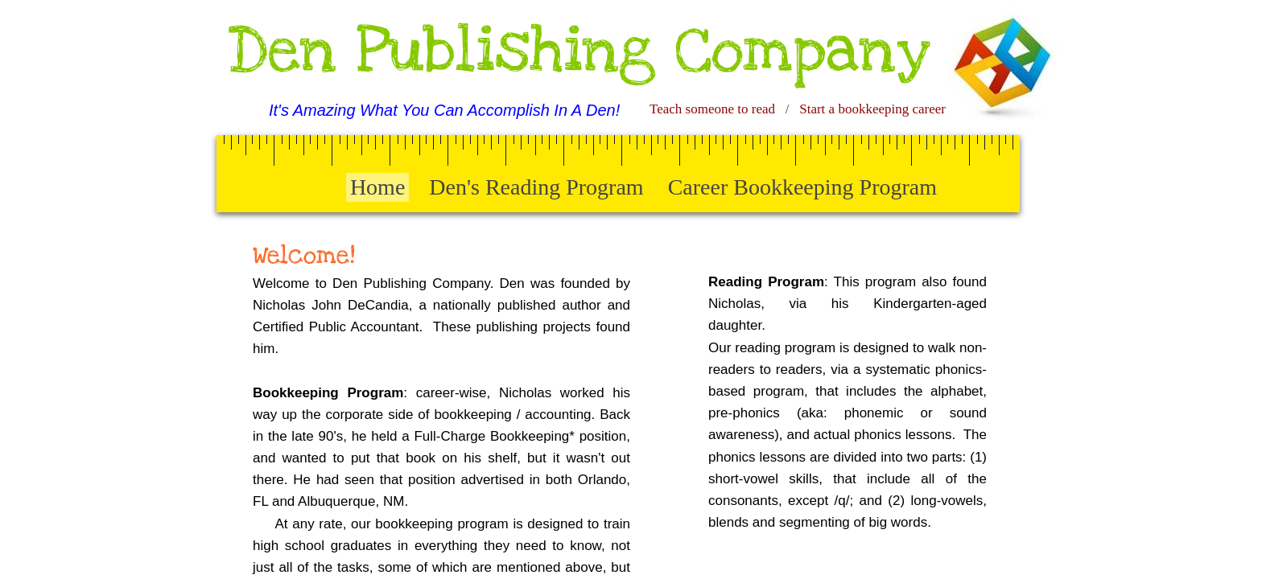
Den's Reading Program (536, 187)
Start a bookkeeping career (872, 109)
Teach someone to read (712, 109)
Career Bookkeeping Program (802, 187)
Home (377, 187)
